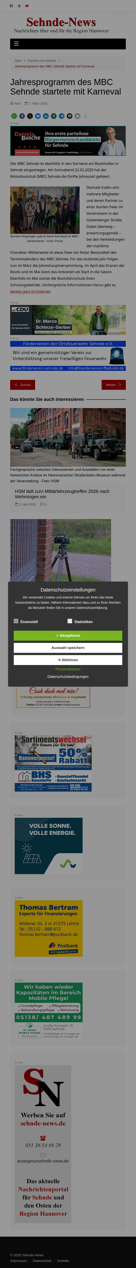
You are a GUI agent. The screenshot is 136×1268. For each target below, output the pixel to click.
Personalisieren (67, 669)
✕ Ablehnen (68, 660)
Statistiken (80, 621)
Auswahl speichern (68, 648)
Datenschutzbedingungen (68, 677)
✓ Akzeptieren (68, 635)
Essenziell (26, 621)
